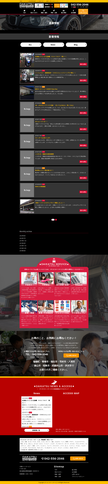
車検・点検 (54, 12)
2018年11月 (23, 246)
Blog (75, 45)
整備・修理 (44, 12)
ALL (30, 45)
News (53, 45)
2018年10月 (23, 248)
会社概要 (73, 12)
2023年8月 (23, 236)
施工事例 (63, 12)
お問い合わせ (75, 474)
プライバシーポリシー (78, 476)
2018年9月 (23, 251)
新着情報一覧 (36, 430)
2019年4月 (23, 243)
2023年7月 (23, 238)
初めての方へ (34, 12)
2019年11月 (23, 241)
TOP (24, 12)
